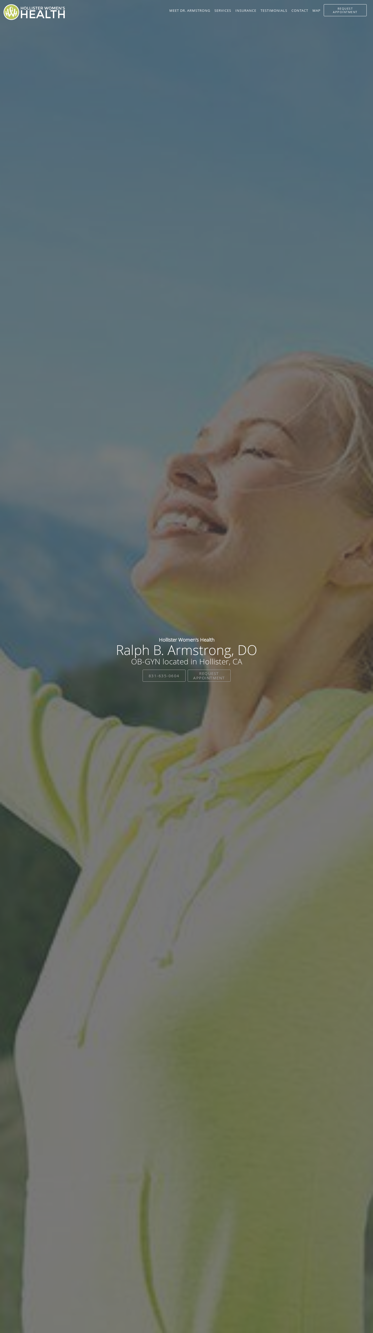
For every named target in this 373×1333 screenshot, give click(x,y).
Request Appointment (209, 675)
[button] (345, 10)
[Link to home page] (34, 12)
